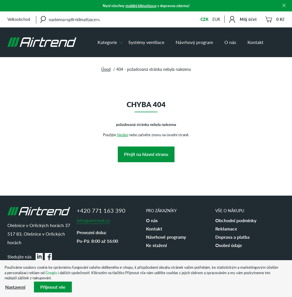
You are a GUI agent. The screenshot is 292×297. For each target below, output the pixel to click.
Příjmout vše (53, 287)
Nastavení (15, 287)
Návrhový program (194, 42)
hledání (122, 134)
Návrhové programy (166, 237)
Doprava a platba (232, 237)
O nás (230, 42)
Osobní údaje (228, 245)
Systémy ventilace (146, 42)
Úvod (106, 69)
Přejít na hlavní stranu (146, 154)
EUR (216, 19)
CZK (204, 19)
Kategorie (107, 42)
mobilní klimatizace (141, 5)
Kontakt (255, 42)
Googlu (51, 272)
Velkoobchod (18, 19)
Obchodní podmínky (235, 220)
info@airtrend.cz (93, 220)
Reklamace (226, 228)
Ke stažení (156, 245)
